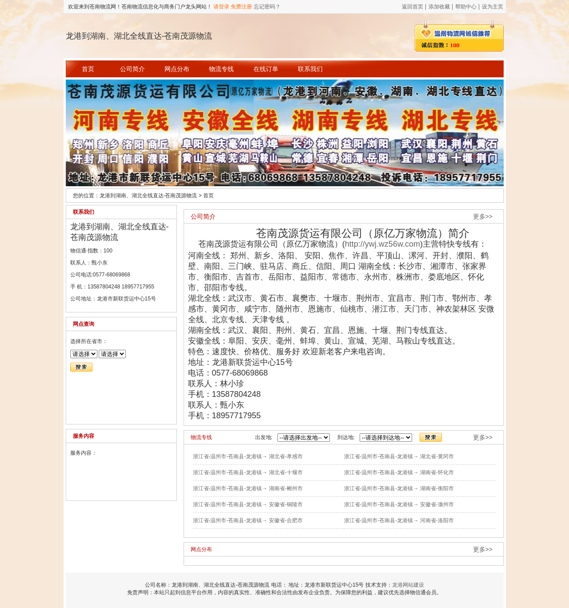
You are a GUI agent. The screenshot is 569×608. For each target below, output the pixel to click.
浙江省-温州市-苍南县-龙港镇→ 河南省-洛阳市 (399, 520)
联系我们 (310, 68)
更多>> (483, 216)
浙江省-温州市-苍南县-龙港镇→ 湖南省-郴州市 (248, 488)
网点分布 (176, 68)
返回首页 (412, 7)
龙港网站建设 (408, 585)
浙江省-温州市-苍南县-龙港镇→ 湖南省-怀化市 (399, 472)
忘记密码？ (267, 7)
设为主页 (492, 7)
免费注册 (241, 7)
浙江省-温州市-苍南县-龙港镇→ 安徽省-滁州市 (399, 504)
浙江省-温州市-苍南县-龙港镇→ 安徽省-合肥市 (248, 520)
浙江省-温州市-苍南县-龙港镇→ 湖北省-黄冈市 (399, 456)
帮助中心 (466, 7)
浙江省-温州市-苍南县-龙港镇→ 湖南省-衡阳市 (399, 488)
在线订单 (265, 68)
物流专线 (221, 68)
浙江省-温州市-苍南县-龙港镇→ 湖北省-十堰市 (248, 472)
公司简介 (132, 68)
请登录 (221, 7)
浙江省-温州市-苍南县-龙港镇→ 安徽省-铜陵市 (248, 504)
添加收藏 (439, 7)
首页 (88, 68)
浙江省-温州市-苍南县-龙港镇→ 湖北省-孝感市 (248, 456)
